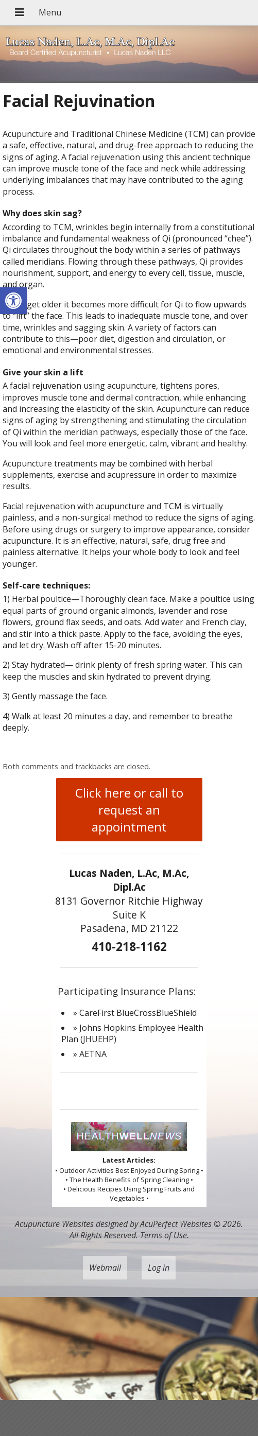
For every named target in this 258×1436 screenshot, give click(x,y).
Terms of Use (163, 1235)
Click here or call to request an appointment (129, 809)
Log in (158, 1267)
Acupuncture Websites (54, 1224)
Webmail (105, 1267)
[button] (13, 300)
